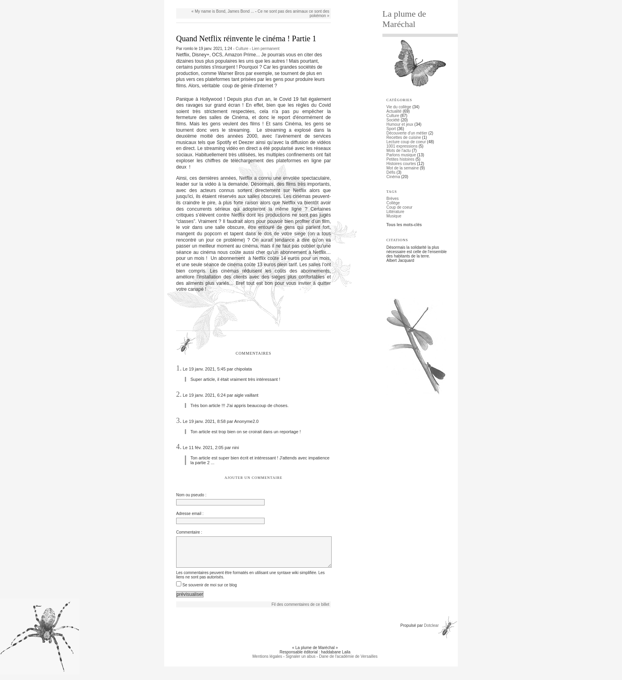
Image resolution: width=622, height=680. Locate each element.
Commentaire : (189, 532)
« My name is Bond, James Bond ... (223, 11)
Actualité (393, 111)
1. (179, 368)
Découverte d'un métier (406, 133)
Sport (391, 129)
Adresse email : (189, 513)
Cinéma (393, 177)
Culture (242, 48)
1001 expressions (401, 146)
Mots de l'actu (398, 150)
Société (392, 120)
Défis (390, 172)
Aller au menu (216, 2)
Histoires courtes (401, 163)
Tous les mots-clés (404, 225)
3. (179, 421)
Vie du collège (398, 107)
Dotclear (431, 631)
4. (179, 447)
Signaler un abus (300, 662)
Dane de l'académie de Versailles (348, 662)
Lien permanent (266, 48)
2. (179, 394)
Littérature (395, 211)
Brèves (392, 198)
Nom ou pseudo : (191, 495)
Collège (393, 203)
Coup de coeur (399, 207)
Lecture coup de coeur (406, 142)
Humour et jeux (399, 124)
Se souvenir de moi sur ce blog (209, 590)
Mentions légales (267, 662)
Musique (393, 216)
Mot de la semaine (402, 168)
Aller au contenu (186, 2)
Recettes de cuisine (403, 137)
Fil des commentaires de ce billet (300, 610)
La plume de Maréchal (404, 19)
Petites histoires (400, 159)
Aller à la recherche (248, 2)
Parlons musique (401, 155)
